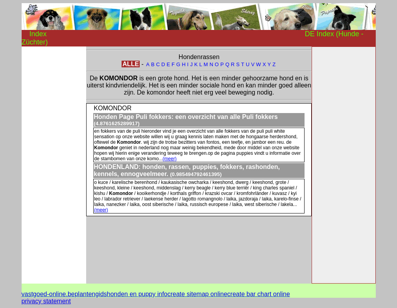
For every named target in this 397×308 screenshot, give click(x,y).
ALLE (130, 64)
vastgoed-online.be (48, 294)
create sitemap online (197, 294)
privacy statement (46, 301)
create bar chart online (258, 294)
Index (38, 34)
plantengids (91, 294)
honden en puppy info (137, 294)
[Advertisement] (53, 164)
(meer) (169, 158)
